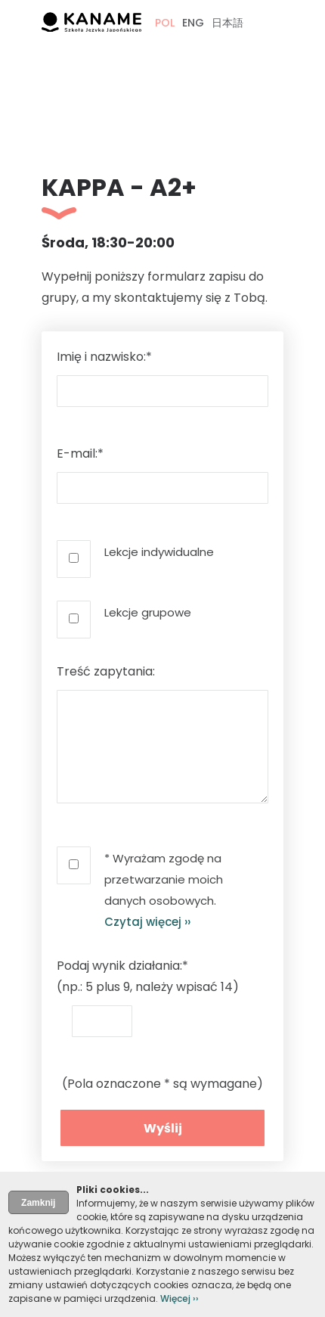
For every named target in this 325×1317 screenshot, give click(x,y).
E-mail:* (80, 453)
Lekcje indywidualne (159, 552)
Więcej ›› (179, 1298)
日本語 (227, 22)
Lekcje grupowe (147, 612)
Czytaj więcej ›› (147, 922)
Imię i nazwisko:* (104, 356)
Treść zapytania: (106, 671)
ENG (193, 22)
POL (165, 22)
